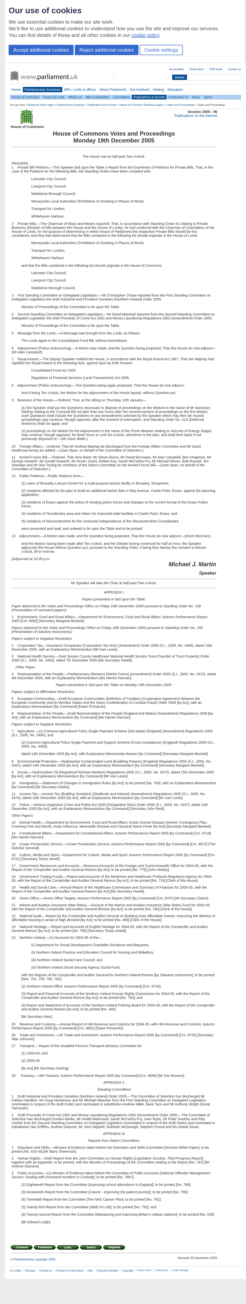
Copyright (127, 1270)
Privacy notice (144, 1270)
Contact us (234, 69)
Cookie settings (161, 50)
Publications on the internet (195, 116)
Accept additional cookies (41, 50)
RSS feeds (216, 69)
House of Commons (25, 97)
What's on (75, 97)
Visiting (158, 90)
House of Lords (53, 97)
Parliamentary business (43, 90)
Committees (121, 97)
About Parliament (113, 90)
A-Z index (15, 1270)
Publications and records (102, 104)
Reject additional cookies (106, 50)
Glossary (30, 1270)
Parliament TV (178, 97)
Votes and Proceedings (181, 104)
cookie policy (145, 35)
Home (16, 90)
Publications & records (149, 97)
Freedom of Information (69, 1270)
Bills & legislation (97, 97)
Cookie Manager (180, 1270)
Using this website (107, 1270)
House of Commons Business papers (142, 104)
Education (175, 90)
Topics (208, 97)
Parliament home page (40, 104)
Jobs (90, 1270)
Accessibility (176, 69)
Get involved (139, 90)
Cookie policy (161, 1270)
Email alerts (197, 69)
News (196, 97)
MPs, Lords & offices (80, 90)
